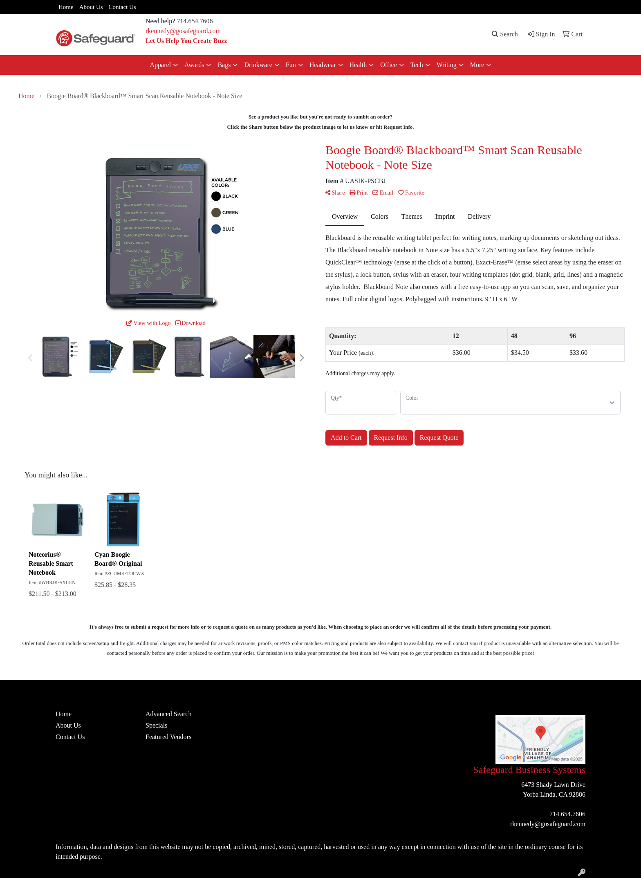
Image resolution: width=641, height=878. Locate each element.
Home (66, 7)
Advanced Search (168, 713)
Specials (156, 725)
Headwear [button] (322, 64)
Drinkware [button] (258, 64)
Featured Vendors (168, 736)
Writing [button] (447, 64)
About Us (91, 7)
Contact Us (122, 7)
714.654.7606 (567, 814)
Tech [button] (416, 64)
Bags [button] (224, 64)
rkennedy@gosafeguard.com (183, 30)
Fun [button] (291, 64)
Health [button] (358, 64)
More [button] (477, 64)
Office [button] (388, 64)
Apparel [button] (160, 64)
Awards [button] (194, 64)
